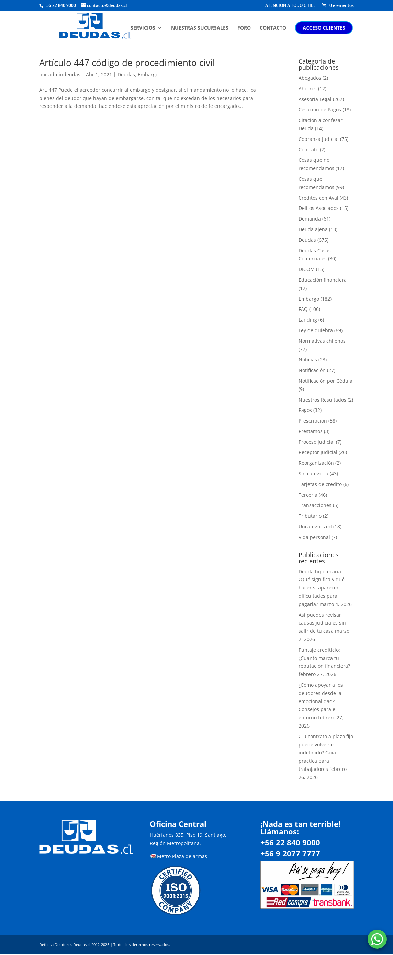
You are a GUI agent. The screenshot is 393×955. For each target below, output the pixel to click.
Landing (308, 319)
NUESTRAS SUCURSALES (200, 28)
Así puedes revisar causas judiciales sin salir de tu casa (322, 622)
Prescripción (313, 420)
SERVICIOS (144, 28)
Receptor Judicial (318, 452)
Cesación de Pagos (320, 109)
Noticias (308, 359)
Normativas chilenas (322, 341)
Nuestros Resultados (322, 399)
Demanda (310, 218)
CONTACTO (274, 28)
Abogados (310, 78)
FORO (245, 28)
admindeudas (64, 74)
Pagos (305, 410)
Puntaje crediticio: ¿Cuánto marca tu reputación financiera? (324, 658)
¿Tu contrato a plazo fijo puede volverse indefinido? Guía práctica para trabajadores (326, 752)
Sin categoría (313, 473)
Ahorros (308, 88)
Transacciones (315, 505)
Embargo (148, 74)
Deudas (126, 74)
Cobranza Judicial (319, 139)
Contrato (308, 149)
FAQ (303, 309)
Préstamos (311, 431)
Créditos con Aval (318, 197)
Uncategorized (315, 526)
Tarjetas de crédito (320, 484)
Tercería (308, 495)
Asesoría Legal (315, 99)
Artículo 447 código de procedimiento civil (127, 62)
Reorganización (316, 463)
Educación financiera (323, 280)
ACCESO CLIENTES (325, 28)
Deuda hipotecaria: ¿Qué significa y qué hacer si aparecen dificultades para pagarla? (322, 587)
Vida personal (314, 537)
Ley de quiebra (316, 330)
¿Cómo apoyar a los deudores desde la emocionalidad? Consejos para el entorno (321, 701)
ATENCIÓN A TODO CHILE (290, 5)
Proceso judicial (317, 442)
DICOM (307, 269)
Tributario (310, 516)
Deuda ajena (313, 229)
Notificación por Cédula (325, 381)
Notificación (312, 370)
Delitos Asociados (319, 208)
